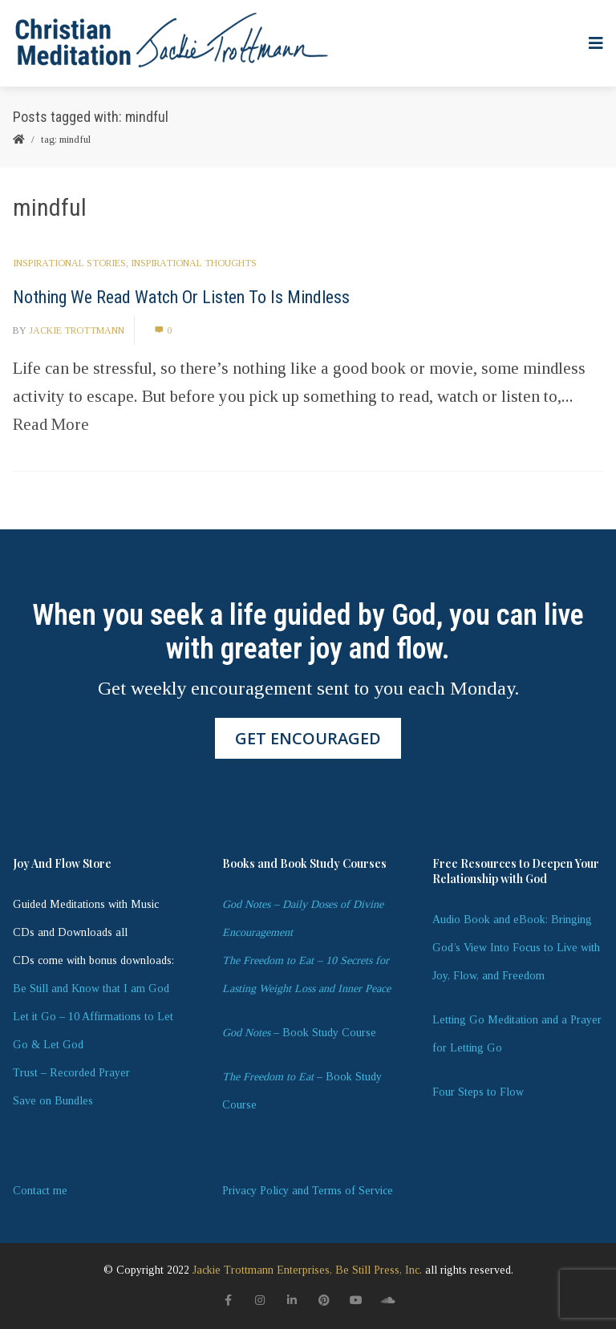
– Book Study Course (299, 1033)
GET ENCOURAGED (308, 738)
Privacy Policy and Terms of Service (307, 1191)
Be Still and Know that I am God (91, 989)
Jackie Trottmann (76, 330)
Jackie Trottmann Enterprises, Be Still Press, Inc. (307, 1270)
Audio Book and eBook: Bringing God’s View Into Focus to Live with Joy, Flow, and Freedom (516, 948)
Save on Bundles (53, 1101)
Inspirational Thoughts (194, 263)
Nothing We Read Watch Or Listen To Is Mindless (181, 297)
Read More (51, 424)
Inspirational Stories (69, 263)
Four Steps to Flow (478, 1092)
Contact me (40, 1191)
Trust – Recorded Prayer (71, 1073)
